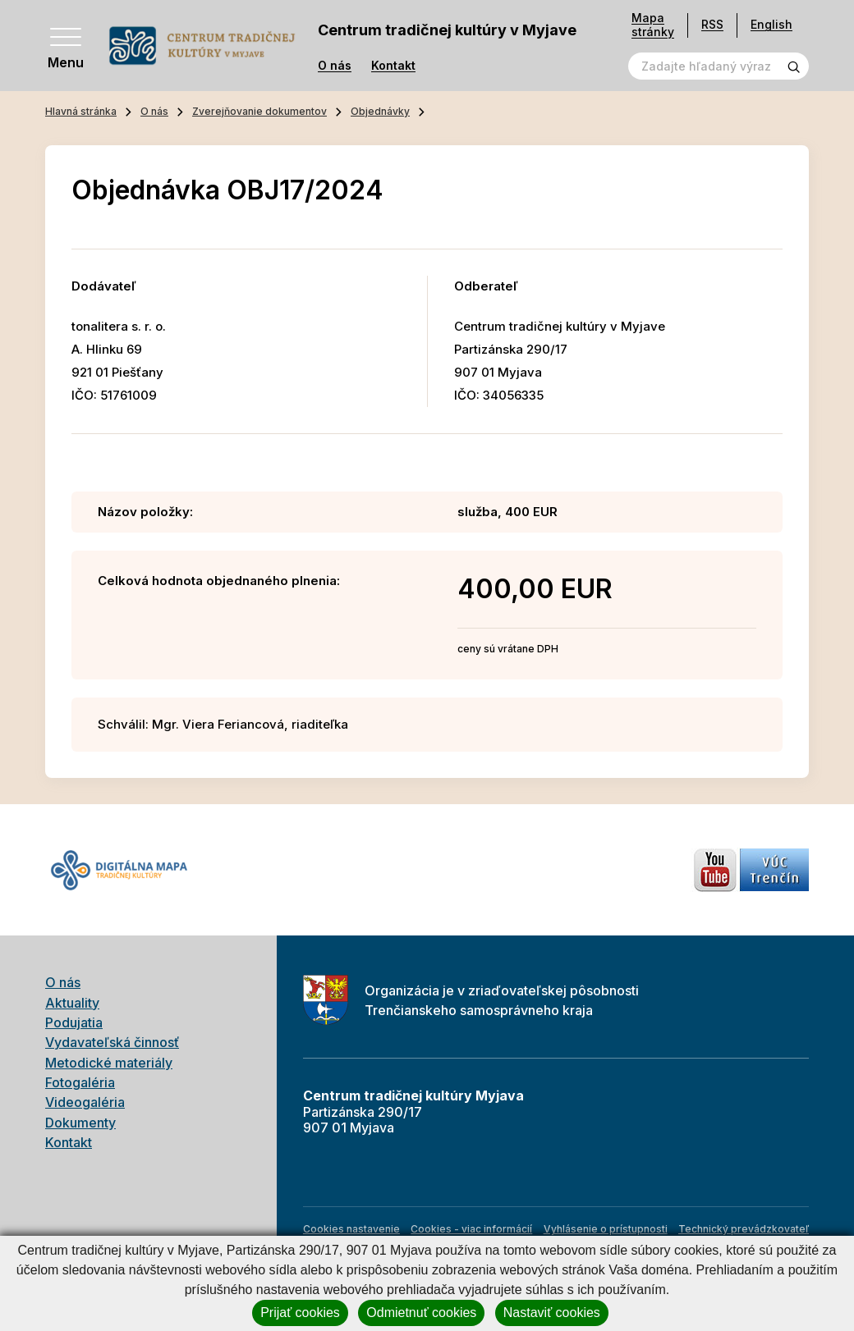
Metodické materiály (108, 1062)
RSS (712, 24)
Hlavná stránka (81, 111)
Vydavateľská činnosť (112, 1042)
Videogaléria (85, 1102)
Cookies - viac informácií (471, 1229)
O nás (334, 65)
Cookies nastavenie (351, 1229)
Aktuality (72, 1003)
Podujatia (74, 1022)
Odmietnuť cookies (421, 1313)
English (771, 24)
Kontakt (393, 65)
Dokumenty (80, 1122)
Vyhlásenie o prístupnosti (606, 1229)
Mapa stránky (652, 25)
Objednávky (380, 111)
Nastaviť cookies (551, 1313)
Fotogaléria (80, 1082)
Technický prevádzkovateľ (743, 1229)
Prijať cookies (300, 1313)
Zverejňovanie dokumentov (259, 111)
